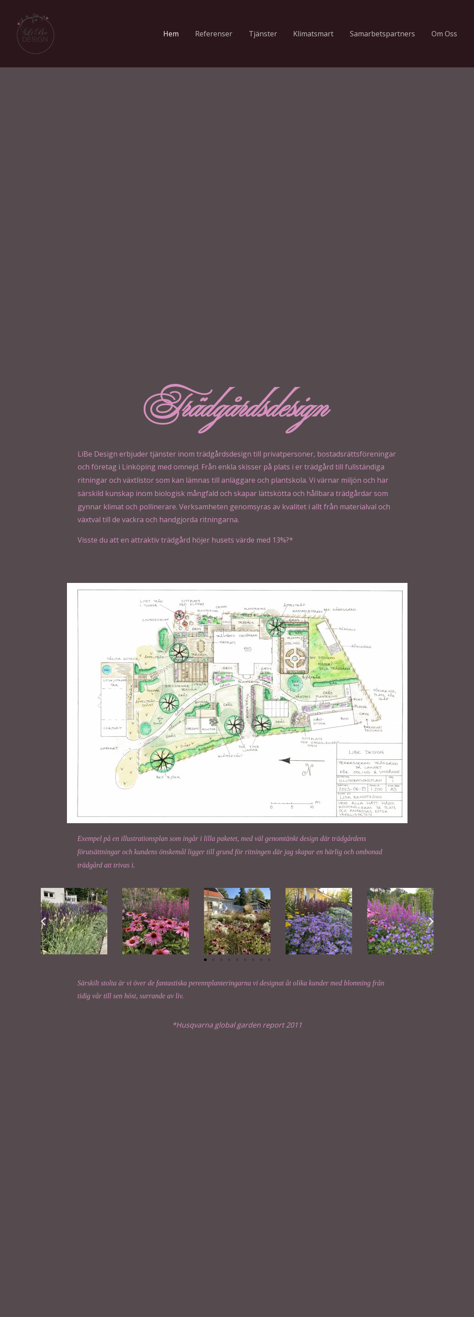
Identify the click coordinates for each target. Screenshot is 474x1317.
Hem (182, 34)
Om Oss (445, 34)
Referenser (223, 34)
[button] (43, 920)
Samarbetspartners (385, 34)
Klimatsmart (318, 34)
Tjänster (270, 34)
